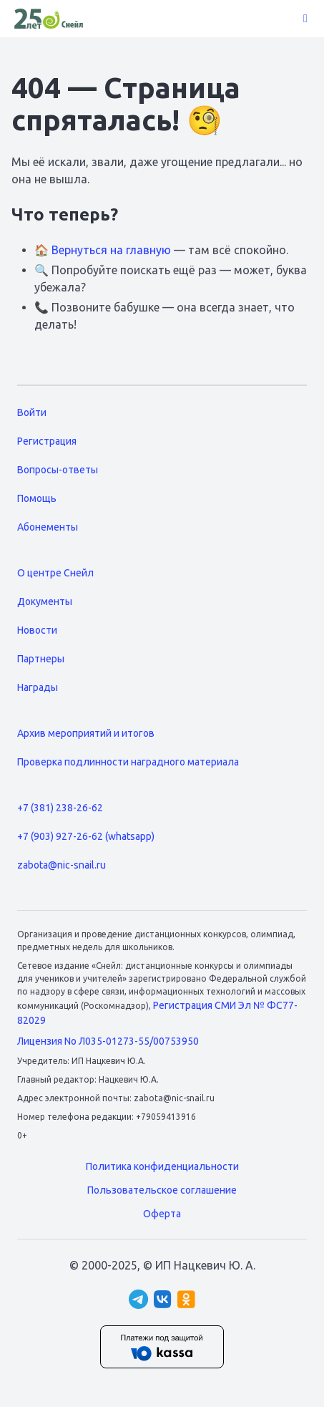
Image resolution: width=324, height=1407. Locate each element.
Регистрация (47, 441)
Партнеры (40, 658)
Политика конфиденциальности (162, 1166)
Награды (37, 687)
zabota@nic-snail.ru (61, 865)
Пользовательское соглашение (162, 1190)
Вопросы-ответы (57, 469)
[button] (305, 18)
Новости (37, 630)
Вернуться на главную (111, 249)
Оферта (162, 1213)
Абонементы (47, 527)
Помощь (37, 498)
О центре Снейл (55, 573)
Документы (44, 601)
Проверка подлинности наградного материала (128, 762)
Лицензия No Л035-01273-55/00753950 (108, 1041)
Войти (31, 412)
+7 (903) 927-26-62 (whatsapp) (85, 836)
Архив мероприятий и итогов (85, 733)
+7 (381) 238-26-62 (60, 807)
